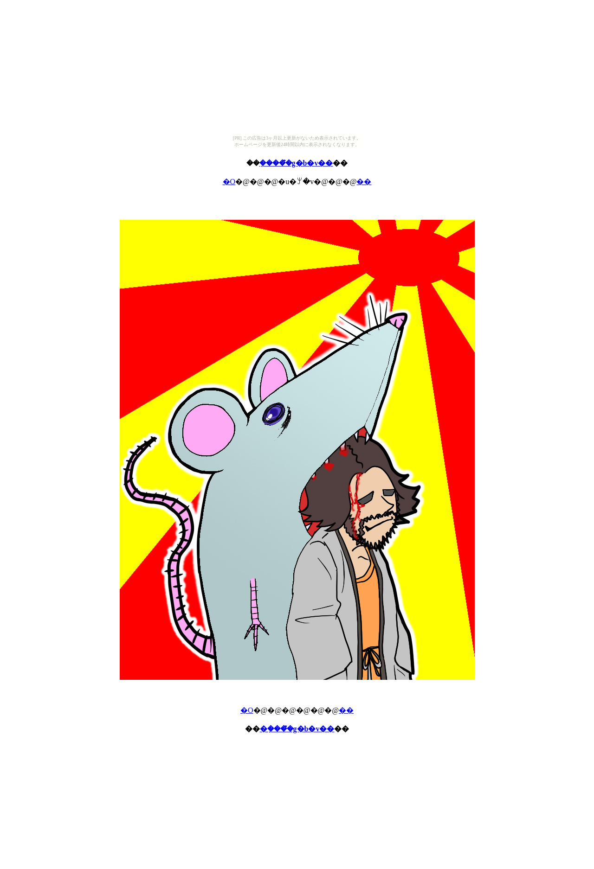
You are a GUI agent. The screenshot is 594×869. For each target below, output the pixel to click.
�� (363, 181)
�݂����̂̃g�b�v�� (296, 163)
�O (229, 181)
